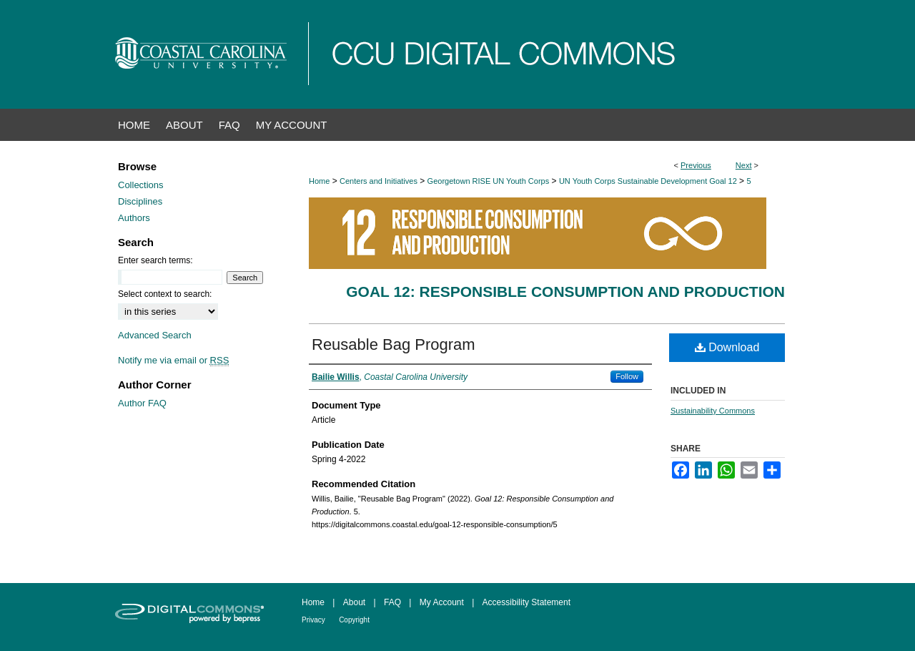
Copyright (354, 620)
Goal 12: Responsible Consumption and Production (565, 291)
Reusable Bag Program (393, 344)
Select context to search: (165, 294)
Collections (141, 185)
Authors (134, 217)
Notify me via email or (173, 360)
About (354, 602)
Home (319, 181)
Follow (626, 376)
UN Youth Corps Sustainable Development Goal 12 (648, 181)
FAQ (392, 602)
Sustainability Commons (713, 410)
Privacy (313, 620)
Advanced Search (155, 335)
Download (727, 347)
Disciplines (140, 201)
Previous (696, 165)
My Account (442, 602)
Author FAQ (142, 403)
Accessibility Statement (526, 602)
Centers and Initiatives (378, 181)
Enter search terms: (155, 260)
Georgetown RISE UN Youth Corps (488, 181)
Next (744, 165)
